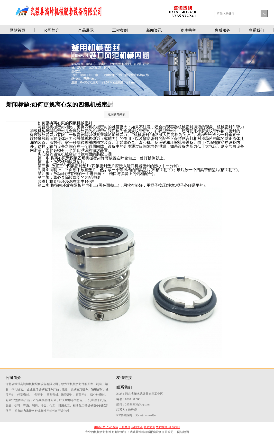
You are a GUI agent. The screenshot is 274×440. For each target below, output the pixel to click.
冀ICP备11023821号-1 (218, 408)
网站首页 (17, 30)
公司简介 (51, 30)
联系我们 (256, 30)
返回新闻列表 (119, 115)
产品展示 (86, 30)
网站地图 (183, 435)
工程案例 (120, 30)
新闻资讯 (154, 30)
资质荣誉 (188, 30)
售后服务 (222, 30)
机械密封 (100, 435)
